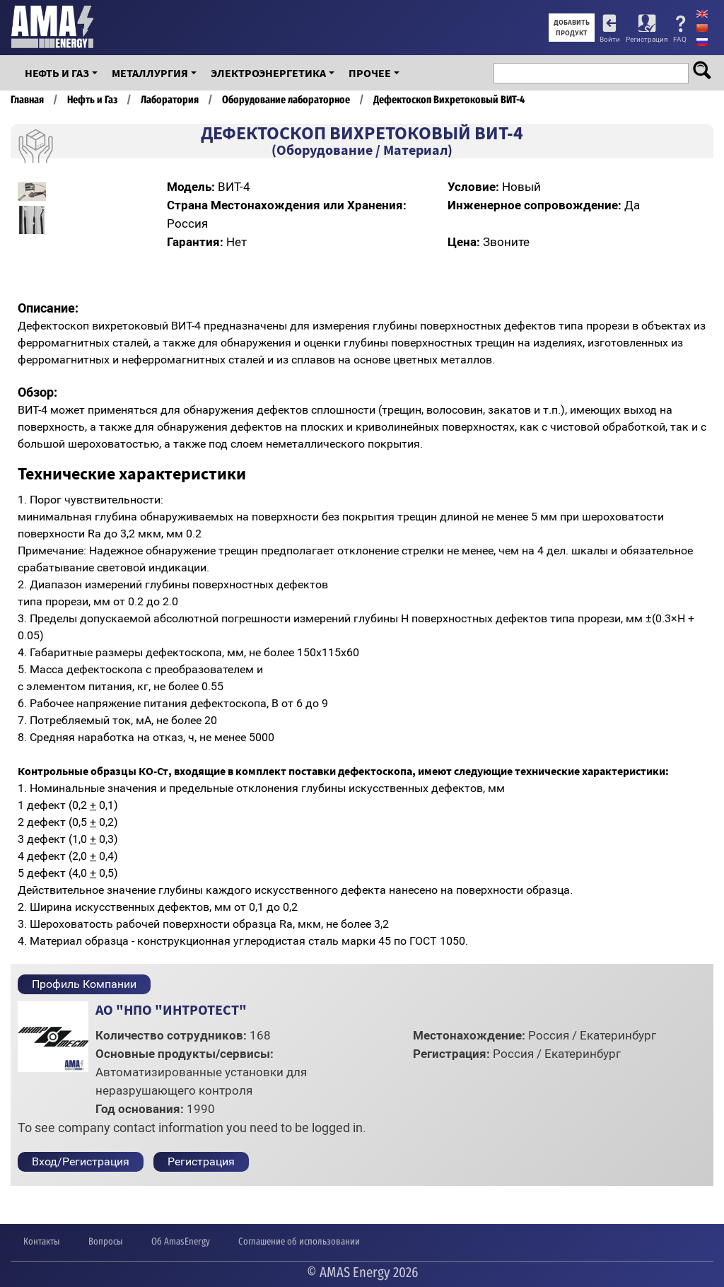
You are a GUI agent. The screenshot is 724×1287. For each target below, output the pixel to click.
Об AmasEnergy (180, 1241)
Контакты (41, 1241)
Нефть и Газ (57, 73)
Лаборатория (170, 99)
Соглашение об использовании (299, 1241)
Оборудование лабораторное (286, 99)
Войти (610, 39)
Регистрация (646, 39)
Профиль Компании (84, 984)
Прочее (370, 73)
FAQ (680, 39)
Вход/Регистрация (80, 1161)
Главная (27, 99)
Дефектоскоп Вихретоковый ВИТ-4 (449, 99)
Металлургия (150, 73)
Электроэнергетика (268, 73)
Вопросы (105, 1241)
